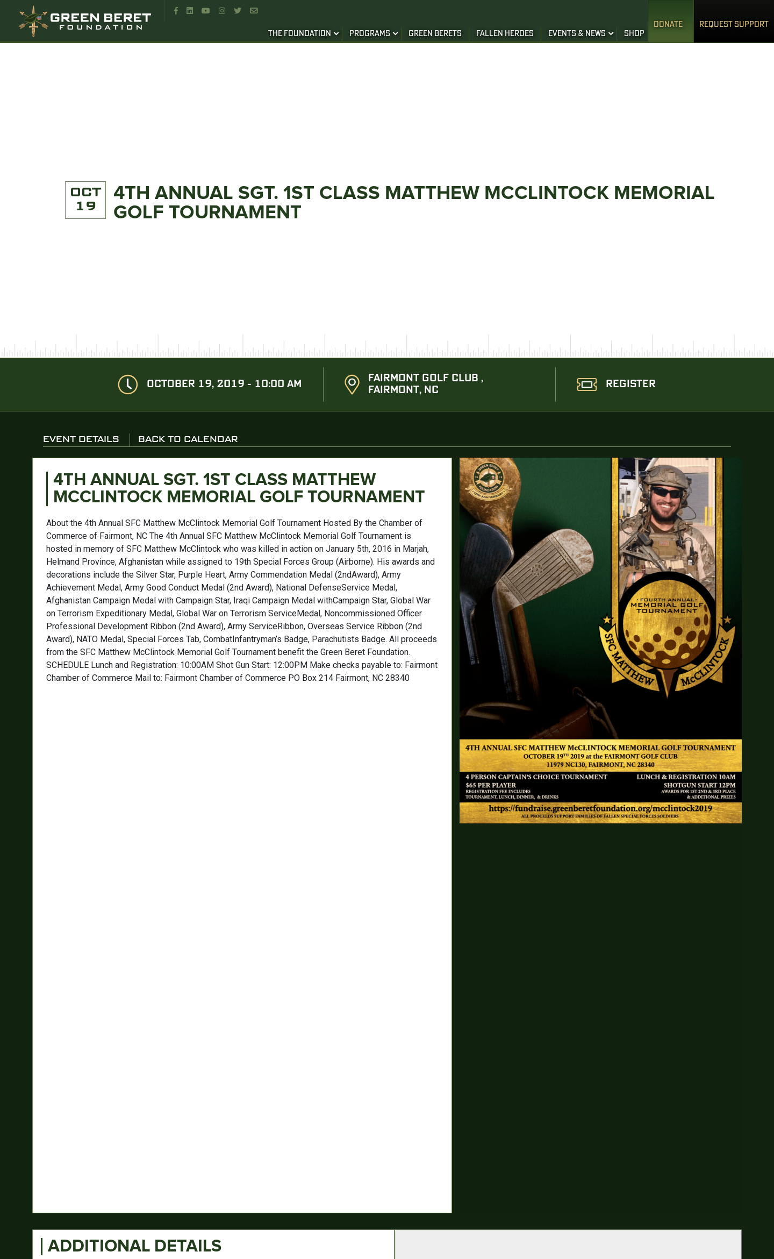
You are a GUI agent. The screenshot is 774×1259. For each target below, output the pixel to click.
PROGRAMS (369, 34)
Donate (668, 24)
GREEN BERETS (435, 34)
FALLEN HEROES (505, 34)
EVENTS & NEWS (577, 34)
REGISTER (631, 384)
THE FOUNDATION (299, 34)
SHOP (634, 34)
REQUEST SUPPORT (734, 24)
